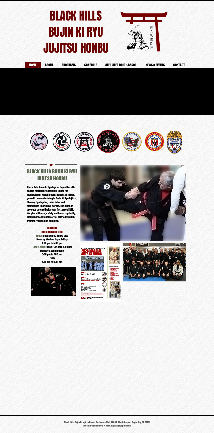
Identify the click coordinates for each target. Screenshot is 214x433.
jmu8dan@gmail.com (93, 425)
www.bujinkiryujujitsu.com (118, 425)
